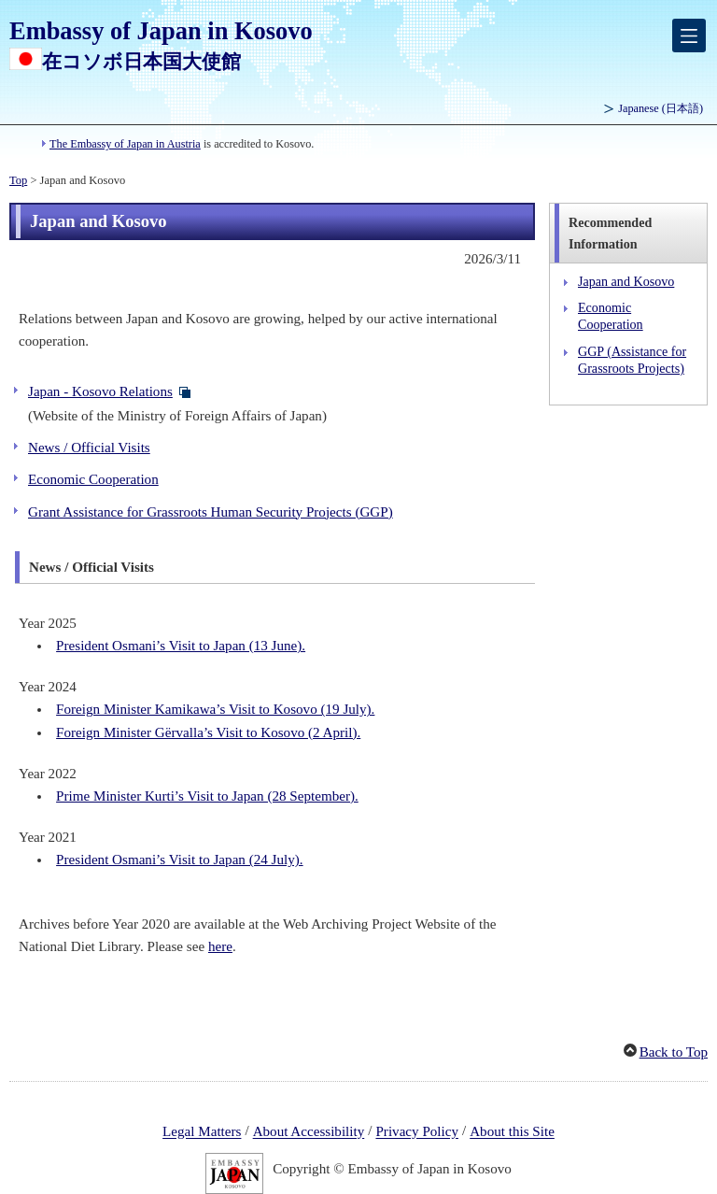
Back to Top (674, 1052)
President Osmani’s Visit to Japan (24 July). (179, 859)
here (220, 946)
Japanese (660, 108)
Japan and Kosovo (626, 281)
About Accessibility (309, 1132)
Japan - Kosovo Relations (100, 391)
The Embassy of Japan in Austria (125, 143)
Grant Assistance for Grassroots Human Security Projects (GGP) (210, 512)
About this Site (512, 1132)
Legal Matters (201, 1132)
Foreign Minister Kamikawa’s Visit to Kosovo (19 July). (215, 709)
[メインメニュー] (689, 35)
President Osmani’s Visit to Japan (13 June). (180, 645)
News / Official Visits (89, 447)
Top (18, 180)
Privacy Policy (416, 1132)
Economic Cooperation (93, 479)
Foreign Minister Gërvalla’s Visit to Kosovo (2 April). (208, 732)
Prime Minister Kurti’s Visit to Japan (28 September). (207, 796)
